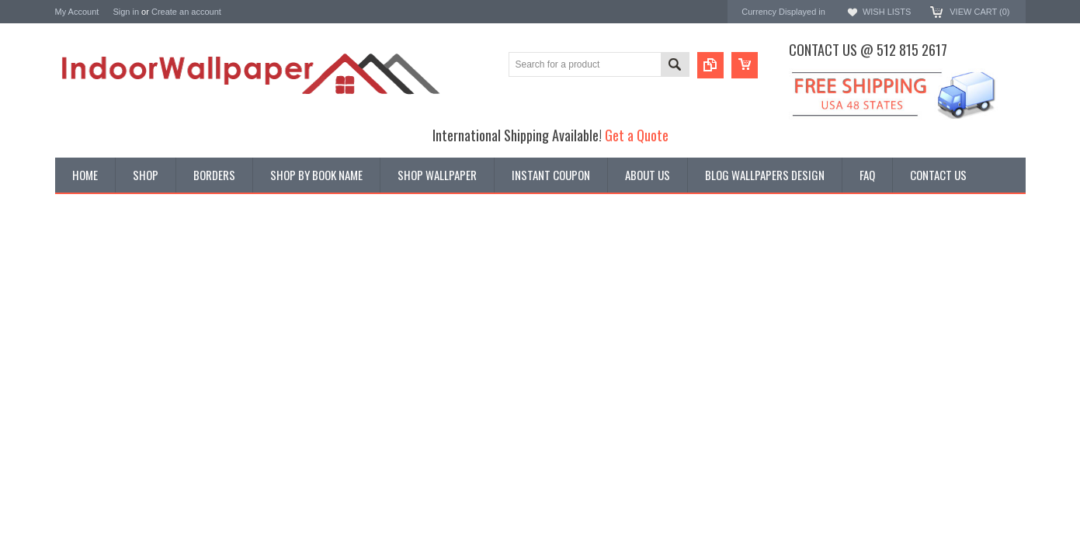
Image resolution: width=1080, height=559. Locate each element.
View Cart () (979, 11)
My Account (77, 11)
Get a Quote (636, 134)
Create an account (186, 11)
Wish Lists (887, 11)
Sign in (126, 11)
